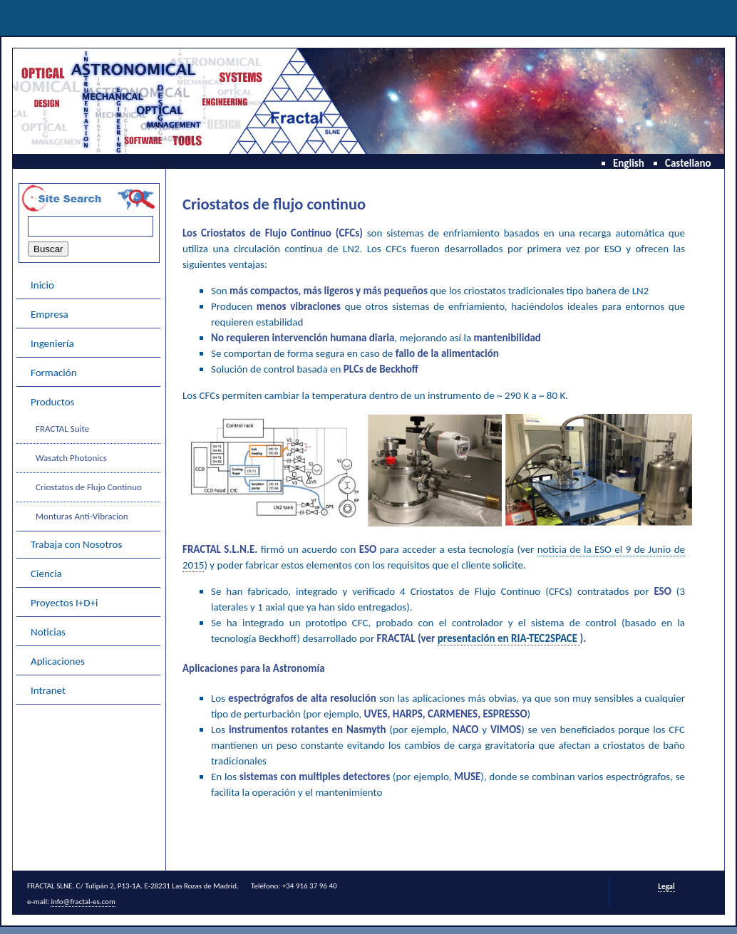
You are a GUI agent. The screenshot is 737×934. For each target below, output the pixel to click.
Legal (666, 886)
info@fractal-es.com (83, 901)
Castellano (688, 163)
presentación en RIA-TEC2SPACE (509, 638)
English (628, 163)
